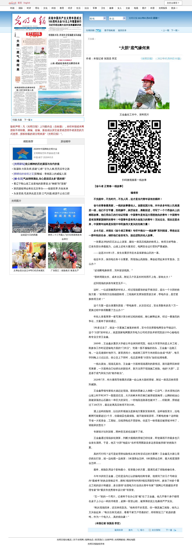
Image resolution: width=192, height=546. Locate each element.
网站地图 (131, 539)
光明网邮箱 (120, 539)
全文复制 (154, 530)
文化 (45, 8)
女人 (119, 8)
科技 (54, 8)
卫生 (103, 8)
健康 (111, 8)
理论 (37, 8)
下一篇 (171, 530)
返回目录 (122, 30)
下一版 (28, 120)
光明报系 (163, 8)
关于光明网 (78, 539)
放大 (131, 530)
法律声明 (109, 539)
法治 (87, 8)
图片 (144, 8)
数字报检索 (110, 30)
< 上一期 (165, 30)
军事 (95, 8)
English (27, 3)
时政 (12, 8)
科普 (152, 8)
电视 (136, 8)
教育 (62, 8)
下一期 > (175, 30)
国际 (21, 8)
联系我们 (99, 539)
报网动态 (89, 539)
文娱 (128, 8)
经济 (70, 8)
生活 (78, 8)
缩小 (140, 530)
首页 (20, 3)
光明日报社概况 (64, 539)
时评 (29, 8)
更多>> (174, 8)
